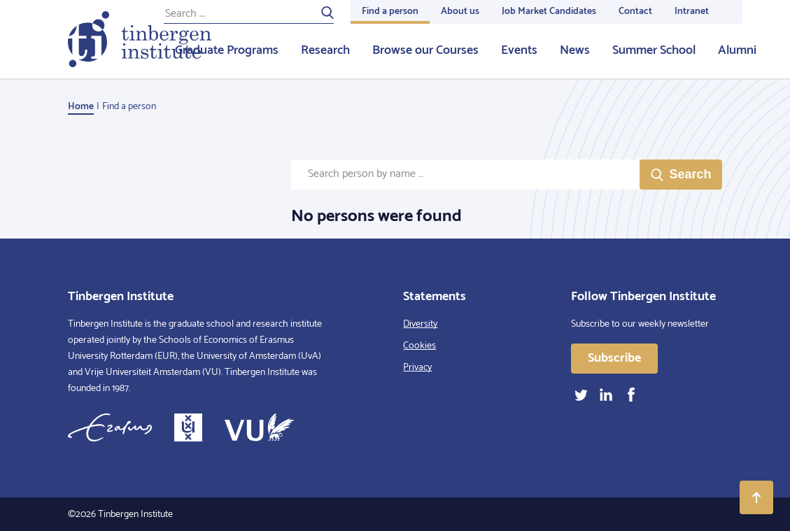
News (575, 50)
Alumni (737, 50)
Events (519, 50)
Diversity (420, 324)
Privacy (417, 368)
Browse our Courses (425, 50)
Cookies (419, 346)
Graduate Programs (226, 50)
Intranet (692, 11)
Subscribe (614, 358)
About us (460, 11)
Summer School (654, 50)
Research (325, 50)
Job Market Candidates (549, 11)
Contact (635, 11)
